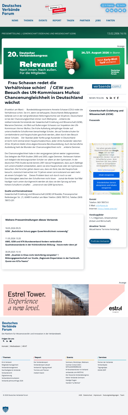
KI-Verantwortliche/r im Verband (77, 370)
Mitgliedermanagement (10, 365)
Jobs (98, 20)
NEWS (15, 20)
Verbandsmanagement (10, 367)
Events (43, 20)
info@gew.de (102, 205)
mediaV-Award (39, 373)
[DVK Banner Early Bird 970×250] (64, 49)
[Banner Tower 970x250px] (64, 285)
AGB (80, 395)
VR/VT (24, 346)
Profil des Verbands (100, 241)
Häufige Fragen (71, 380)
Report (57, 20)
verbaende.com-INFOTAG (75, 372)
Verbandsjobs (102, 365)
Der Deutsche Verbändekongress (77, 375)
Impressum (98, 395)
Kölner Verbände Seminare (75, 378)
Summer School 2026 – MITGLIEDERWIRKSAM (74, 366)
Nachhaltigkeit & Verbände (11, 370)
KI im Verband (6, 362)
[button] (5, 409)
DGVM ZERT (102, 370)
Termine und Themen (41, 370)
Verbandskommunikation (10, 378)
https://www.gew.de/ (107, 208)
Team (122, 395)
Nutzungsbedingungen (111, 395)
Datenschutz (87, 395)
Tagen (70, 20)
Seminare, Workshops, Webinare (77, 362)
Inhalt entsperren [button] (106, 175)
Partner (85, 20)
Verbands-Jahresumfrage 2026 (12, 381)
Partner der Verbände (105, 362)
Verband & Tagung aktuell (43, 367)
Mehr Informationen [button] (106, 170)
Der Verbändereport (41, 362)
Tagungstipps (102, 367)
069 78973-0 (102, 202)
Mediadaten (15, 346)
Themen (28, 20)
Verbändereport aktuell (42, 365)
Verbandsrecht (7, 373)
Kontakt (5, 346)
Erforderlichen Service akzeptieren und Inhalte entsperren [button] (106, 185)
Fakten (110, 20)
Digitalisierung (7, 375)
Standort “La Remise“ (73, 383)
